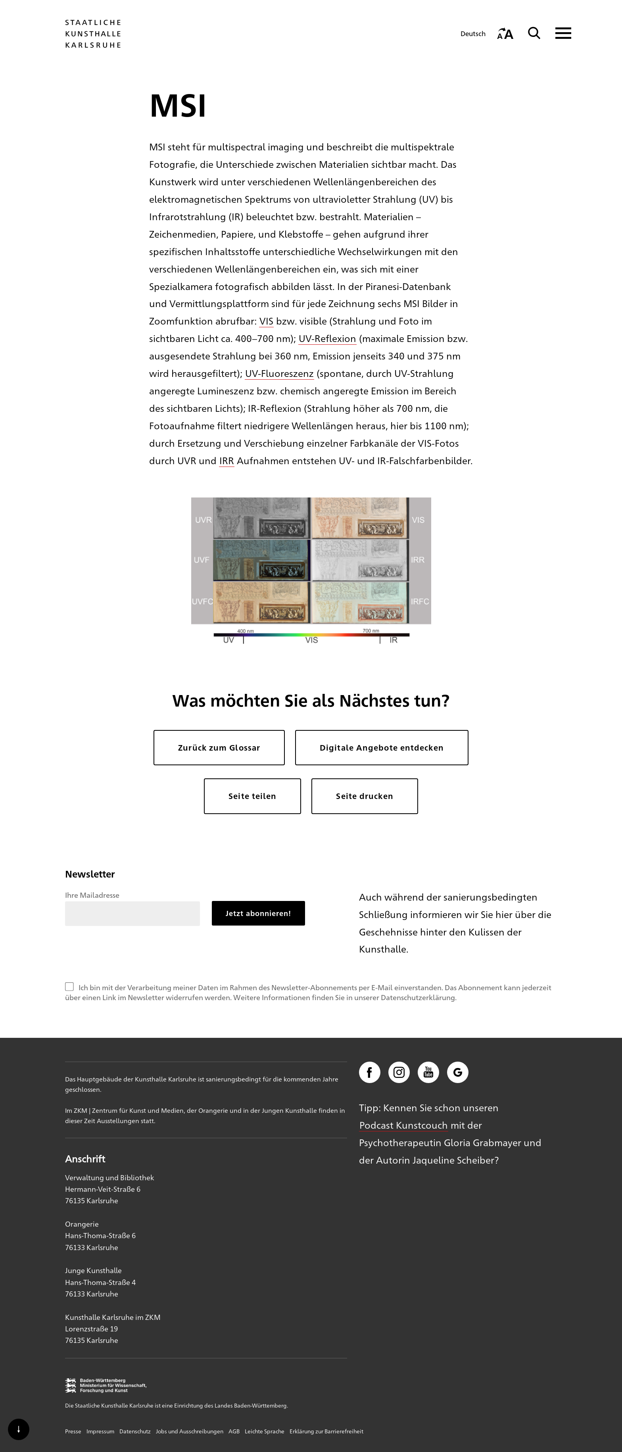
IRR (226, 460)
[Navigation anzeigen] (558, 33)
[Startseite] (93, 44)
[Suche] (534, 33)
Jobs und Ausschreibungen (189, 1431)
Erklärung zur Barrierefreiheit (326, 1431)
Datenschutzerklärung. (419, 997)
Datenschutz (135, 1431)
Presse (73, 1431)
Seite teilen (252, 796)
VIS (266, 320)
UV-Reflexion (327, 338)
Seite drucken (364, 796)
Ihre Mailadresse (92, 894)
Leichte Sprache (264, 1431)
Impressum (100, 1431)
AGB (234, 1431)
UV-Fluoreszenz (279, 373)
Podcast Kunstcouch (403, 1124)
